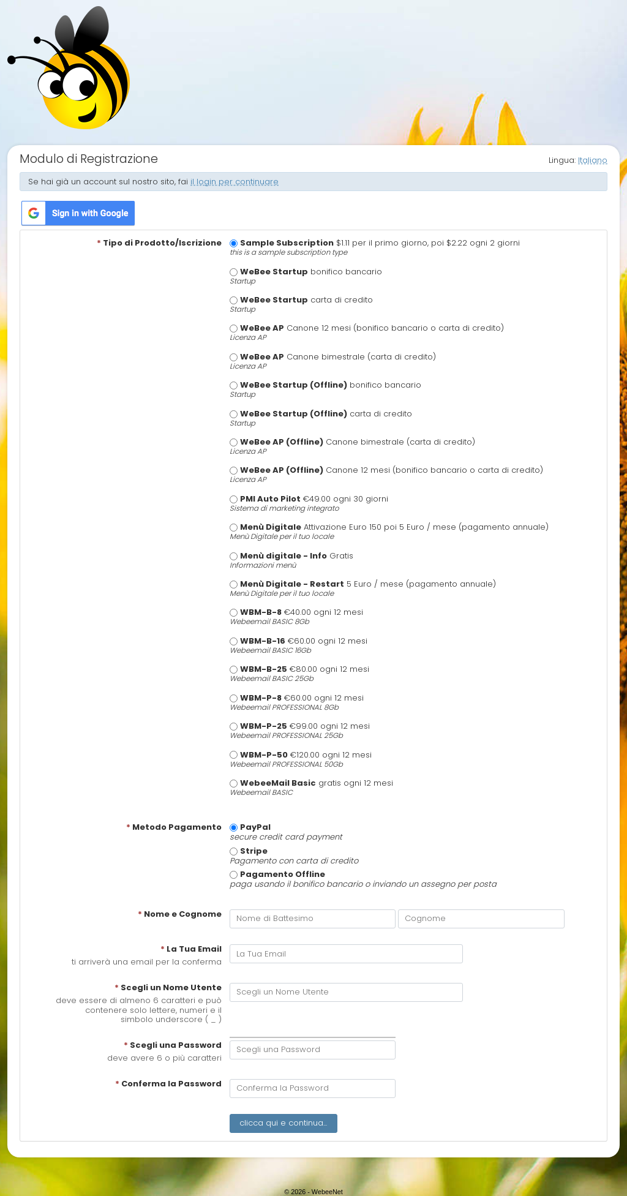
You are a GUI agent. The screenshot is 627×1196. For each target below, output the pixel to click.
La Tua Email (191, 949)
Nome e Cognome (180, 914)
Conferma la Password (168, 1084)
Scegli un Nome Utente (168, 988)
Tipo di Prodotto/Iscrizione (159, 243)
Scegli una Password (173, 1045)
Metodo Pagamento (174, 827)
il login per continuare (234, 181)
